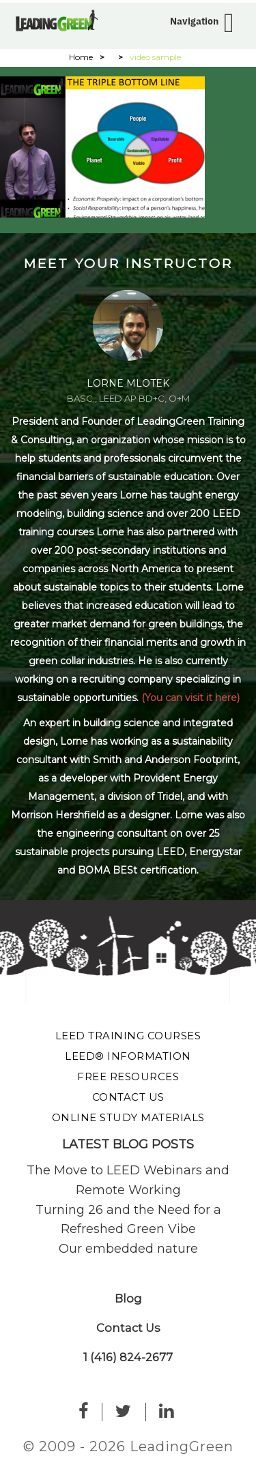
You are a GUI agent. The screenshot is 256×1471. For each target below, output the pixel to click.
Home (81, 57)
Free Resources (128, 1076)
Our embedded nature (128, 1248)
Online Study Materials (128, 1117)
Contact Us (128, 1096)
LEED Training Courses (128, 1035)
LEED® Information (128, 1056)
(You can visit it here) (190, 698)
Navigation (194, 21)
